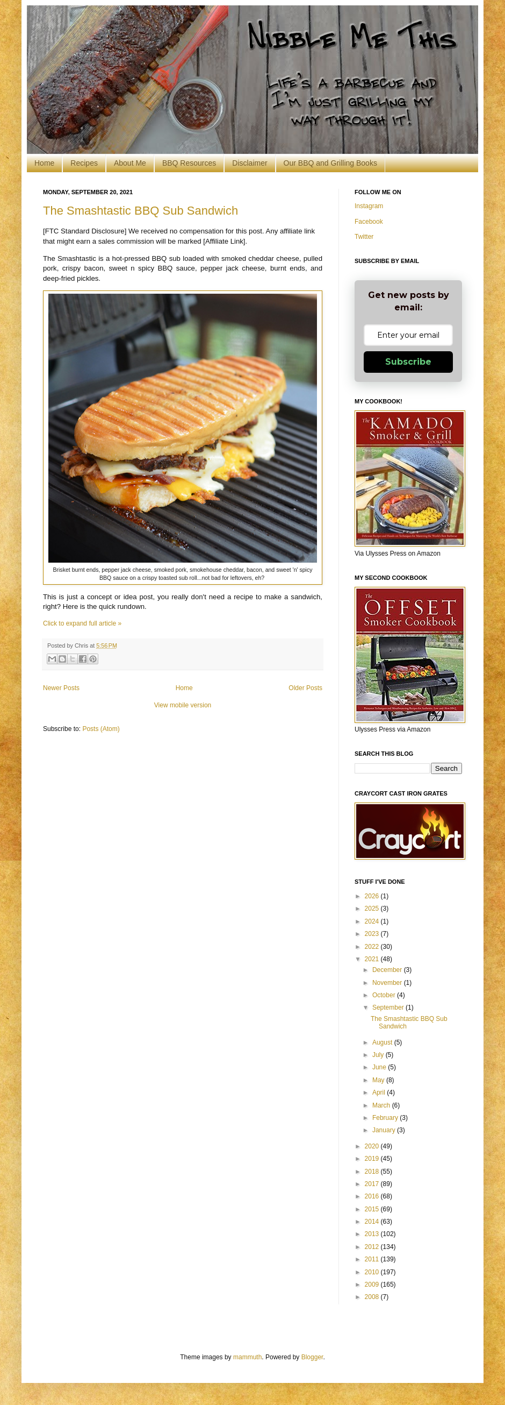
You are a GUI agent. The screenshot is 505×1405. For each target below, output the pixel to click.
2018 (373, 1171)
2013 (373, 1234)
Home (44, 163)
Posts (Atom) (100, 729)
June (380, 1067)
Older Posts (305, 688)
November (388, 983)
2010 (373, 1272)
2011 (373, 1259)
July (379, 1055)
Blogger (312, 1357)
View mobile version (183, 705)
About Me (130, 163)
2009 (373, 1284)
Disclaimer (249, 163)
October (384, 995)
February (386, 1118)
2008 (373, 1297)
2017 (373, 1184)
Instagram (369, 206)
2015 (373, 1209)
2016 (373, 1196)
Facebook (369, 221)
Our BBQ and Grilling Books (330, 163)
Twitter (364, 236)
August (383, 1042)
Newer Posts (61, 688)
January (384, 1130)
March (382, 1105)
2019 (373, 1158)
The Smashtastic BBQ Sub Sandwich (140, 210)
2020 (373, 1146)
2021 (373, 959)
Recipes (84, 163)
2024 (373, 921)
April (379, 1092)
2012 (373, 1247)
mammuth (247, 1357)
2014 (373, 1221)
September (389, 1007)
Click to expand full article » (82, 623)
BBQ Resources (189, 163)
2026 (373, 896)
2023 (373, 934)
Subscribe (408, 362)
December (388, 970)
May (379, 1080)
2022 (373, 946)
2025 (373, 908)
